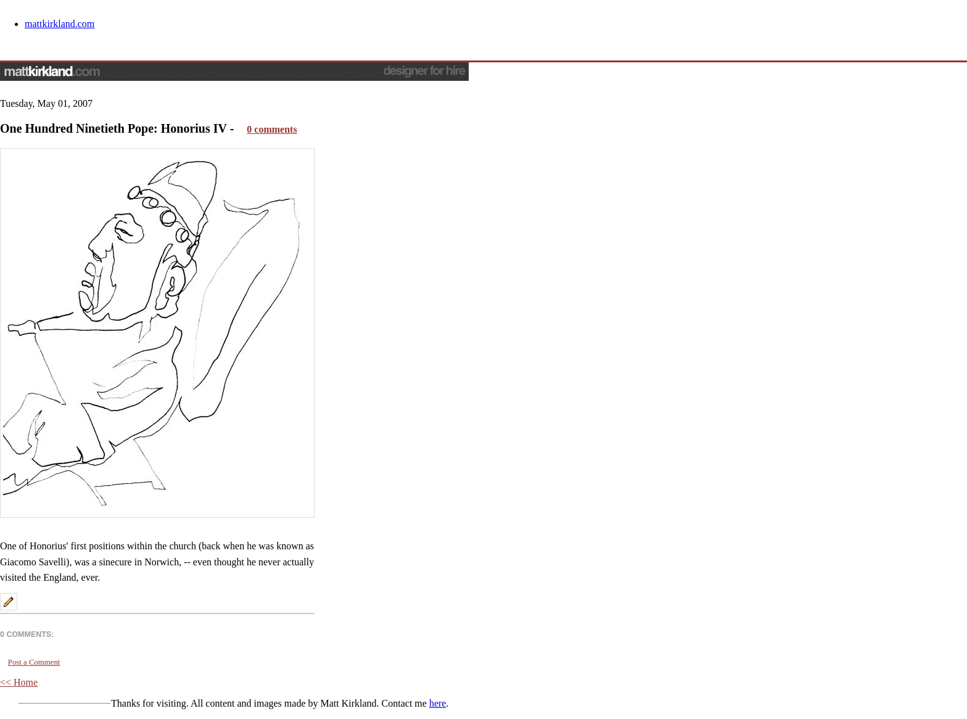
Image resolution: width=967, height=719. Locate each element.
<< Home (19, 682)
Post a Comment (34, 662)
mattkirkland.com (59, 24)
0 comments (272, 129)
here (437, 703)
